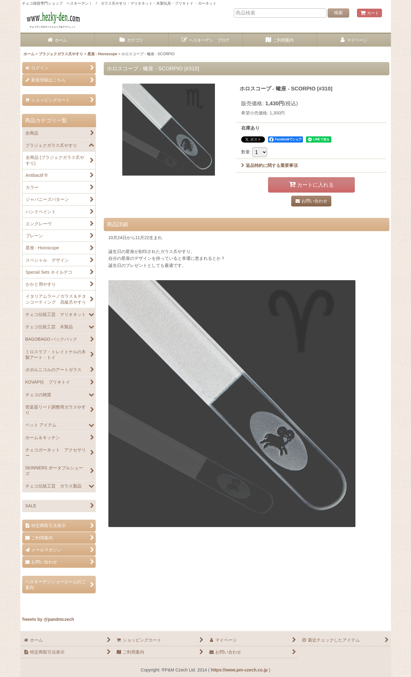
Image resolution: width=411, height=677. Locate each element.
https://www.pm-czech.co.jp (239, 669)
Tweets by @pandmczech (48, 619)
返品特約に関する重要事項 (269, 165)
